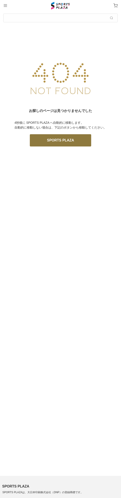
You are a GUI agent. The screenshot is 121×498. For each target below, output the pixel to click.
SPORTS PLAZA (60, 140)
